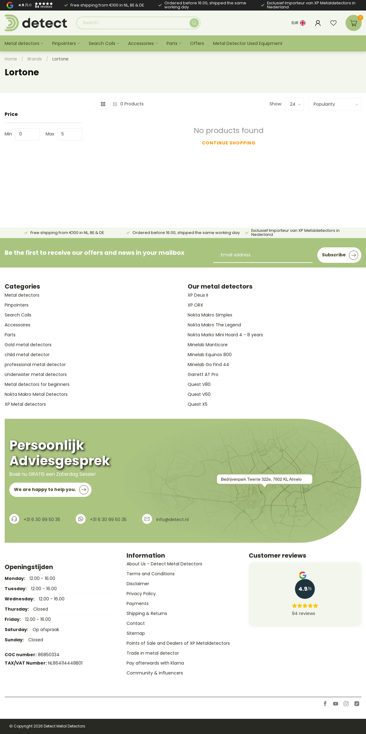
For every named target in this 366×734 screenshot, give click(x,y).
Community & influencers (155, 673)
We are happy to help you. (51, 489)
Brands (35, 59)
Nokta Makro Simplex (210, 315)
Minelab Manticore (208, 345)
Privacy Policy (141, 593)
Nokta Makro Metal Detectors (36, 394)
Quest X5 (198, 404)
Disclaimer (138, 584)
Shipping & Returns (147, 613)
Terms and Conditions (151, 574)
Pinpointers (64, 43)
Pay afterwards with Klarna (155, 663)
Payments (138, 603)
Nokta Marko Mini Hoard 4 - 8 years (225, 335)
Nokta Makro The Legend (214, 325)
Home (11, 59)
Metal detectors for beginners (37, 384)
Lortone (60, 59)
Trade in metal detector (153, 653)
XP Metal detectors (25, 404)
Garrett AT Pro (203, 374)
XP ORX (195, 305)
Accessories (141, 43)
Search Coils (102, 43)
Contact (136, 623)
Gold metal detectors (28, 345)
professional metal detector (35, 364)
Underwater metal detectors (36, 374)
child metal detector (27, 355)
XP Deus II (198, 295)
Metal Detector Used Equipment (248, 43)
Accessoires (17, 325)
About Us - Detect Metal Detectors (164, 564)
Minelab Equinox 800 (210, 355)
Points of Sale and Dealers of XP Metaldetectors (178, 643)
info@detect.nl (172, 519)
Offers (197, 43)
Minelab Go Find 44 (208, 364)
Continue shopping (229, 143)
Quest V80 (199, 384)
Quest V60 (199, 394)
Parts (172, 43)
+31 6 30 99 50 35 (42, 519)
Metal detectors (22, 43)
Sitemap (136, 633)
